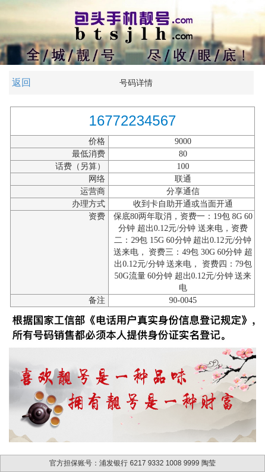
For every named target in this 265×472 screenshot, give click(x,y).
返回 (21, 82)
